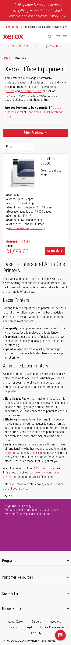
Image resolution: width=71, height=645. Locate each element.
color (36, 453)
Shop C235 (58, 16)
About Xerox (15, 621)
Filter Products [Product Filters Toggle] (35, 132)
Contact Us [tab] (10, 594)
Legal (28, 627)
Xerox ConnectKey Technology (26, 228)
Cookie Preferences (52, 627)
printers (9, 91)
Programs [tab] (9, 560)
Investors (55, 621)
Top (9, 496)
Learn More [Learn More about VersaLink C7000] (54, 250)
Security (36, 633)
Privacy (12, 627)
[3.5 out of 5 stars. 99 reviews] (18, 241)
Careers (36, 621)
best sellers (20, 488)
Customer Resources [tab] (17, 577)
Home (7, 58)
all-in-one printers (30, 91)
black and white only (17, 453)
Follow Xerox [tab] (11, 608)
